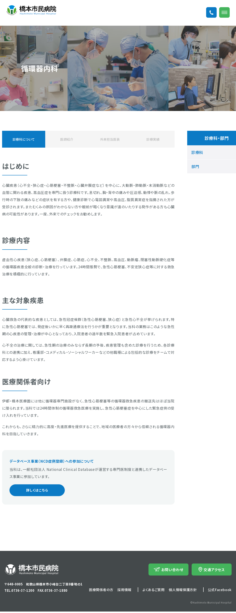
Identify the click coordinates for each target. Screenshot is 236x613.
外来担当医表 (110, 139)
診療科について (23, 139)
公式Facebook (220, 591)
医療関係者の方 (101, 591)
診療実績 (153, 139)
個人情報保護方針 (183, 591)
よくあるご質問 (153, 591)
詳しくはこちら (33, 491)
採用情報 (124, 591)
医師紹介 (66, 139)
